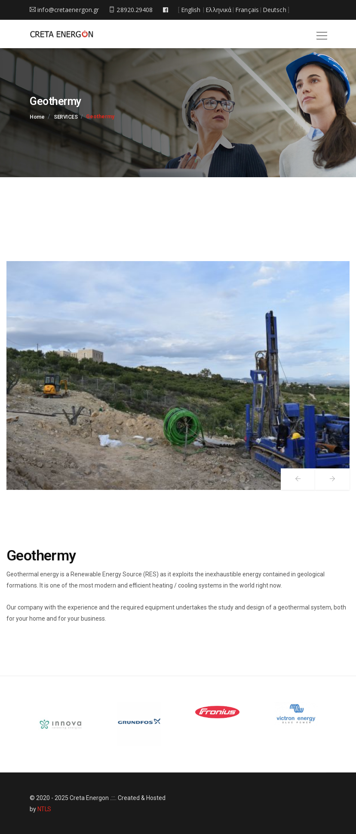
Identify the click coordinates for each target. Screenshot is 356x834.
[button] (320, 33)
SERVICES (65, 117)
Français (247, 10)
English (191, 10)
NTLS (44, 809)
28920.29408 (131, 10)
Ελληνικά (218, 10)
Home (37, 117)
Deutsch (274, 10)
